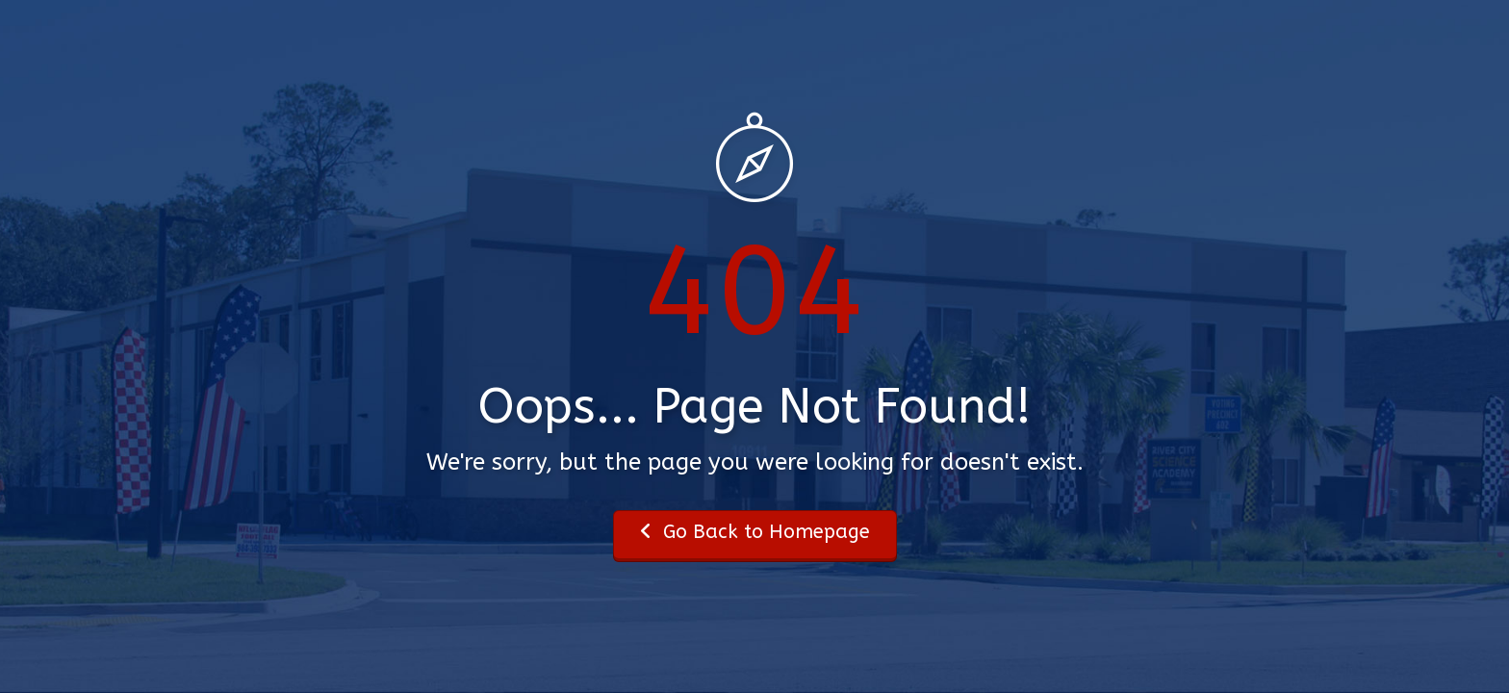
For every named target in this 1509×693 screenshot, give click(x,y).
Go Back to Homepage (755, 532)
